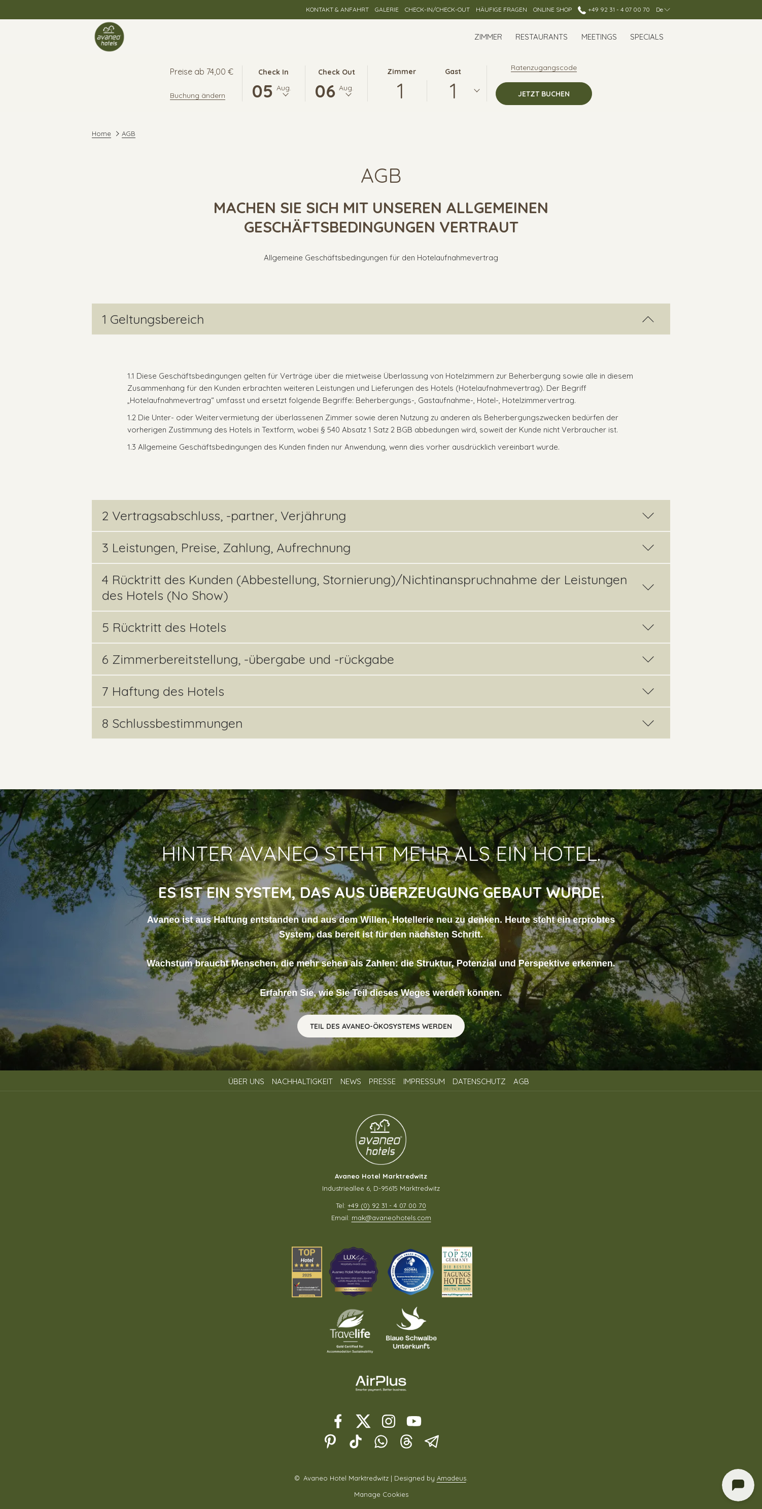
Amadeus (451, 1478)
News (350, 1081)
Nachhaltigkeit (302, 1081)
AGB (521, 1081)
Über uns (246, 1081)
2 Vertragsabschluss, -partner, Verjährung (378, 515)
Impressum (424, 1081)
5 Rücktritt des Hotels (378, 627)
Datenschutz (479, 1081)
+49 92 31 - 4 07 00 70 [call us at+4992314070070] (613, 9)
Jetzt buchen (555, 93)
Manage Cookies (381, 1494)
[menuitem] (488, 36)
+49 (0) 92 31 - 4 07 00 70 (387, 1205)
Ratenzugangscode (544, 67)
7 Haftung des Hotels (378, 691)
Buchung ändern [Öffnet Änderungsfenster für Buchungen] (197, 95)
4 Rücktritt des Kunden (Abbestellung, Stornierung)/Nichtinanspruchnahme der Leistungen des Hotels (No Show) (378, 587)
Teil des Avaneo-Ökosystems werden (381, 1026)
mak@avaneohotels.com (391, 1218)
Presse (382, 1081)
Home (101, 133)
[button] (273, 82)
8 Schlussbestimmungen (378, 723)
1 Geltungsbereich (378, 319)
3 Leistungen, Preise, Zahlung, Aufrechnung (378, 547)
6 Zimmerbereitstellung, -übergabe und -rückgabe (378, 659)
